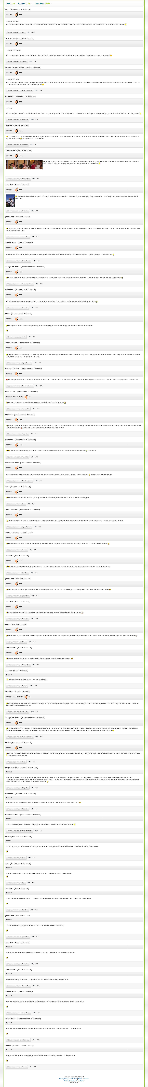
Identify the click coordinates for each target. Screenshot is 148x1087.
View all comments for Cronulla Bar (19, 179)
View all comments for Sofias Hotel (18, 1040)
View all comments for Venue (17, 642)
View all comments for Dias (16, 32)
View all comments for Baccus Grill (18, 409)
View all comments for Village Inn (18, 788)
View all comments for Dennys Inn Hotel (20, 284)
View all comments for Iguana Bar (18, 237)
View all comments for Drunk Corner (19, 261)
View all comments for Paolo (16, 337)
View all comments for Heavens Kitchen (20, 386)
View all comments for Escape (17, 61)
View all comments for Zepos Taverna (19, 363)
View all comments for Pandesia (18, 434)
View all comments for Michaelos (18, 119)
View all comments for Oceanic (17, 686)
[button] (25, 3)
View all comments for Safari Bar (18, 712)
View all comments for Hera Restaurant (20, 90)
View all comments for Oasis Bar (18, 211)
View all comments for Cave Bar (18, 145)
